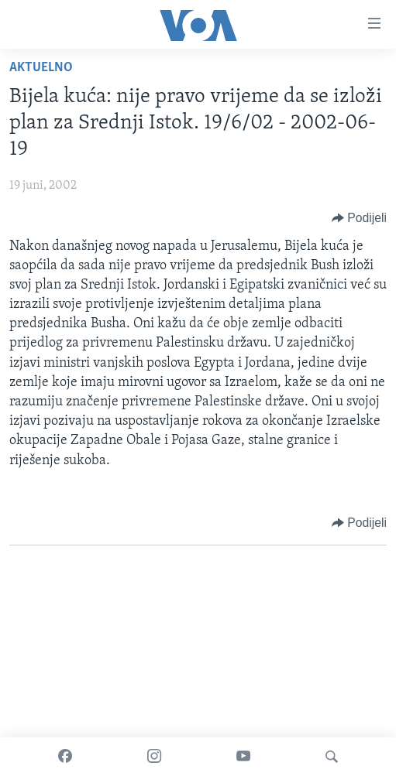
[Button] (359, 218)
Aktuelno (41, 67)
